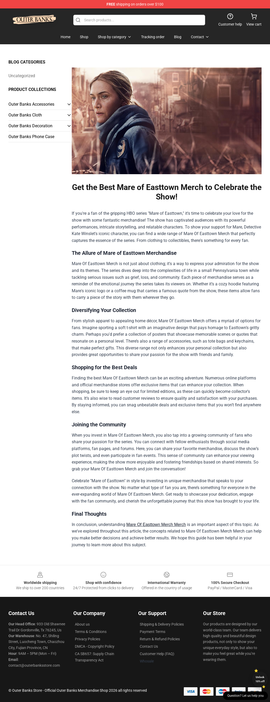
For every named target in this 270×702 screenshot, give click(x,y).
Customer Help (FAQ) (157, 654)
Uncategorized (21, 75)
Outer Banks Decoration (30, 125)
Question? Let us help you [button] (245, 696)
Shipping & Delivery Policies (162, 624)
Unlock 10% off (260, 679)
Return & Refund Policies (160, 639)
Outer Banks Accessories (31, 104)
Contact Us (149, 646)
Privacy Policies (87, 639)
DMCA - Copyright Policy (94, 646)
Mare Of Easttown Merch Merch (156, 524)
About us (82, 624)
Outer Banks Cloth (25, 115)
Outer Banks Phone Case (31, 136)
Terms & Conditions (91, 632)
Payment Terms (152, 632)
